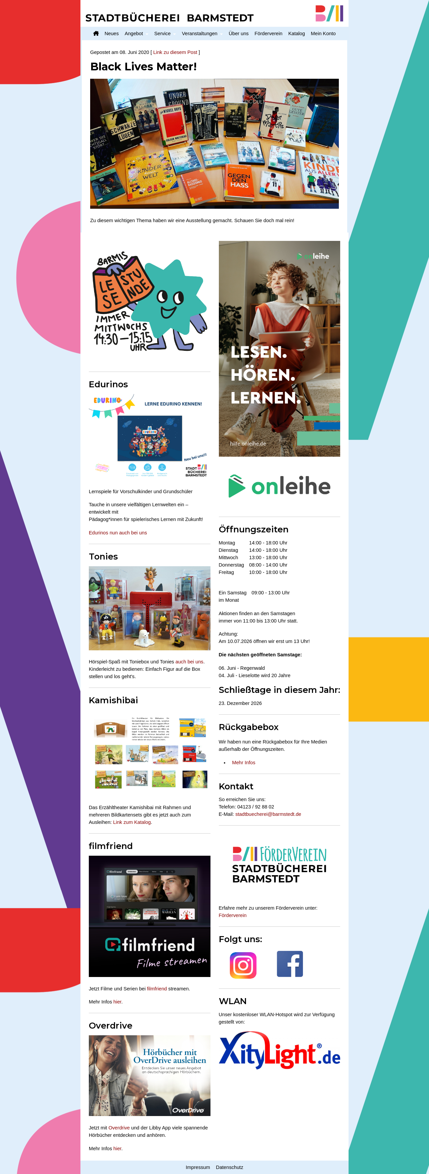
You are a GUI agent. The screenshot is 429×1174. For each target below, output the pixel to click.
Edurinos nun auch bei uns (118, 532)
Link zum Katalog (132, 822)
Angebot (134, 33)
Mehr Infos (243, 762)
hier (117, 1001)
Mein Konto (323, 33)
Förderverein (269, 33)
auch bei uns (189, 661)
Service (162, 33)
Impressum (198, 1167)
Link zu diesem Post (175, 52)
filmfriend (157, 988)
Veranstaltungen (200, 33)
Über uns (238, 33)
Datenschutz (229, 1167)
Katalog (296, 33)
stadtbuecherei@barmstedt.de (268, 814)
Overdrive (119, 1127)
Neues (112, 33)
